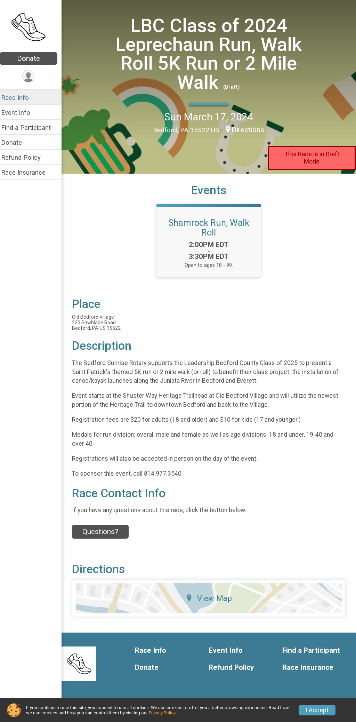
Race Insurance (28, 172)
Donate (33, 58)
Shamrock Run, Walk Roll (211, 227)
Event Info (20, 112)
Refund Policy (25, 157)
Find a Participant (30, 127)
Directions (250, 129)
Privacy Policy (162, 712)
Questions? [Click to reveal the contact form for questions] (105, 531)
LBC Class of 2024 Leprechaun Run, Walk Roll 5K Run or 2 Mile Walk (211, 53)
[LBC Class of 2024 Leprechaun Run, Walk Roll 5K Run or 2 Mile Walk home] (33, 27)
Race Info (19, 97)
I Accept (317, 710)
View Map (211, 598)
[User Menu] (33, 76)
